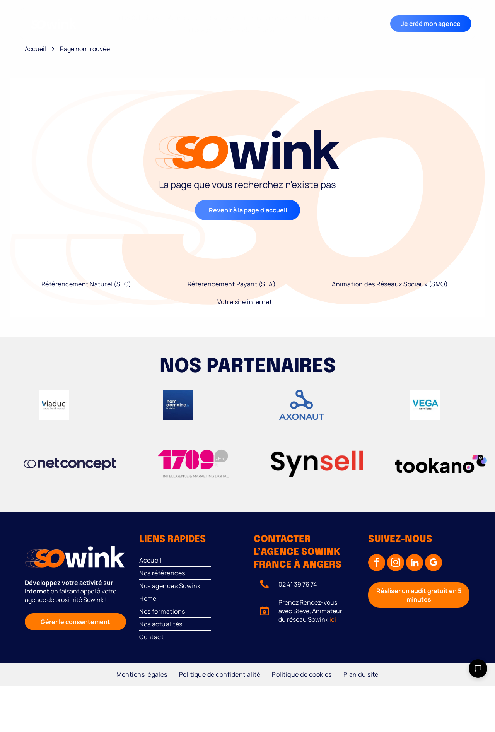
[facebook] (376, 563)
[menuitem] (139, 18)
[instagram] (395, 563)
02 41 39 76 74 (297, 584)
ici (332, 619)
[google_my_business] (433, 563)
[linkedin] (414, 563)
